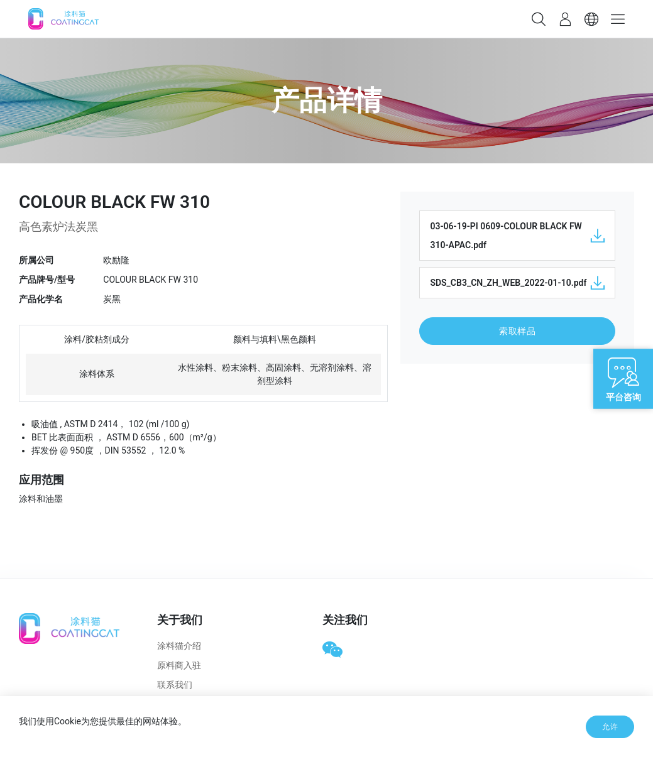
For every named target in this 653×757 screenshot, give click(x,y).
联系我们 (174, 685)
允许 (610, 726)
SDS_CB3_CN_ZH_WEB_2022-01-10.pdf (517, 283)
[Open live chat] (623, 378)
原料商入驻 (179, 665)
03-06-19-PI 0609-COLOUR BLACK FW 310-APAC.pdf (517, 235)
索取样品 (517, 331)
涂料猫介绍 (179, 646)
